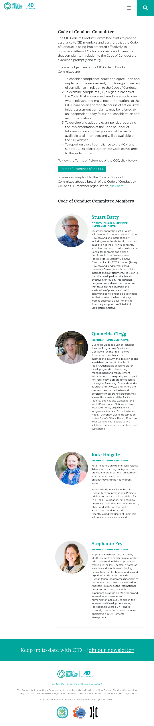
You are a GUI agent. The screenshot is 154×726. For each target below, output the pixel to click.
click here (117, 186)
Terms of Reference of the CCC (82, 169)
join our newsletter (110, 650)
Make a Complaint (92, 683)
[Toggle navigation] (129, 8)
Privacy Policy (73, 683)
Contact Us (58, 683)
